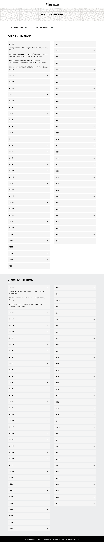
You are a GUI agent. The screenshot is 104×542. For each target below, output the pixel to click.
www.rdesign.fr (75, 539)
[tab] (29, 56)
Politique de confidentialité (59, 539)
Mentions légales (46, 539)
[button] (19, 27)
